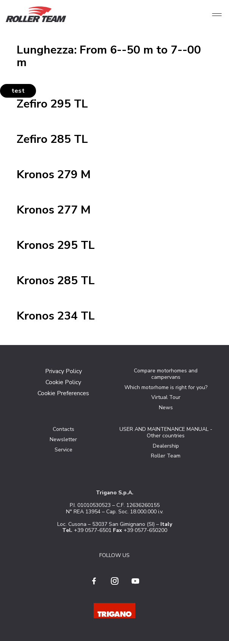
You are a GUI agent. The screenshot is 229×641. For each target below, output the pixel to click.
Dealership (166, 445)
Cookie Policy (63, 382)
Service (63, 449)
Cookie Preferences (63, 393)
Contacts (63, 429)
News (166, 407)
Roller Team (165, 455)
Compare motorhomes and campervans (166, 374)
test (18, 91)
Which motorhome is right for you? (165, 387)
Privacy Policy (63, 371)
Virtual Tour (165, 397)
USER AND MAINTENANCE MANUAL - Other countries (165, 432)
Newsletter (63, 439)
